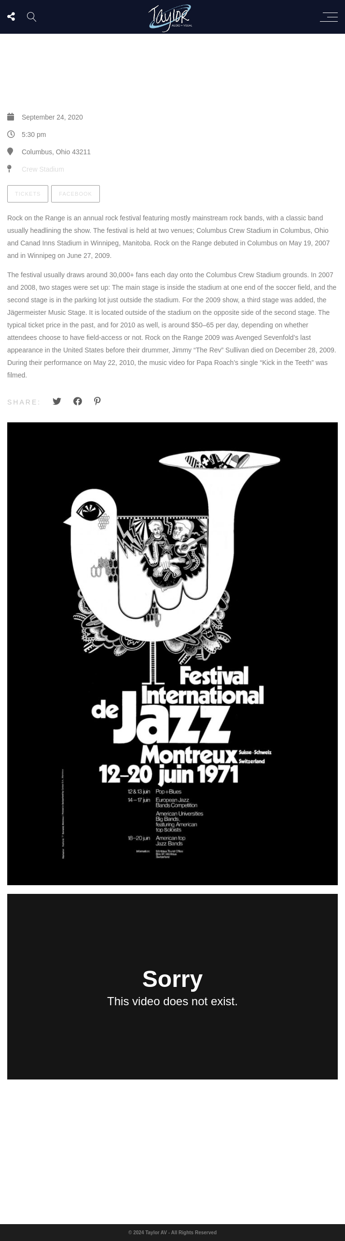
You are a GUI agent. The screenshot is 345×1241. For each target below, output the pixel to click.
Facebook (75, 194)
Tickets (28, 194)
